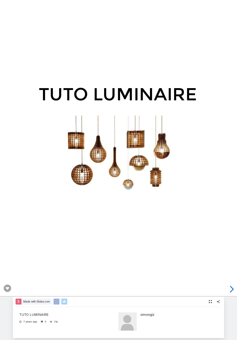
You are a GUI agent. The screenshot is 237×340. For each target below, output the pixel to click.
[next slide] (231, 289)
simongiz (147, 314)
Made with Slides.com (36, 301)
